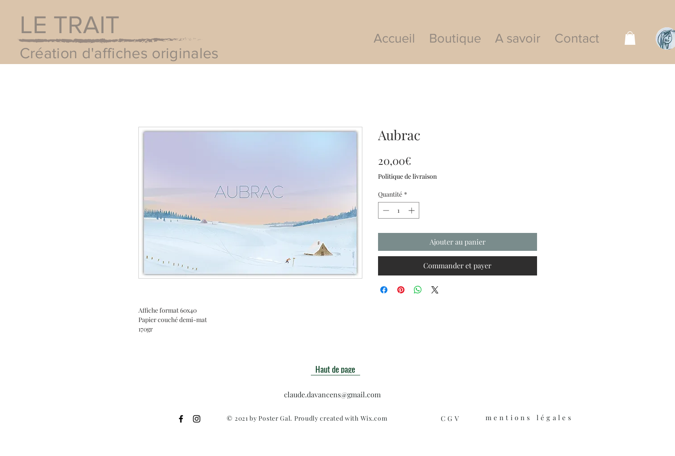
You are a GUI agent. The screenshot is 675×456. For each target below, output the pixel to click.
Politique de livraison (407, 176)
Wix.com (374, 418)
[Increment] (412, 210)
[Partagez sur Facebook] (383, 289)
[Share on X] (435, 289)
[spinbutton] (399, 210)
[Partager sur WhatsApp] (418, 289)
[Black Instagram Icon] (197, 419)
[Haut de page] (335, 368)
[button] (630, 38)
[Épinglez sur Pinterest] (401, 289)
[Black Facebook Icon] (181, 419)
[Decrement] (385, 210)
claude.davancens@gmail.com (332, 394)
